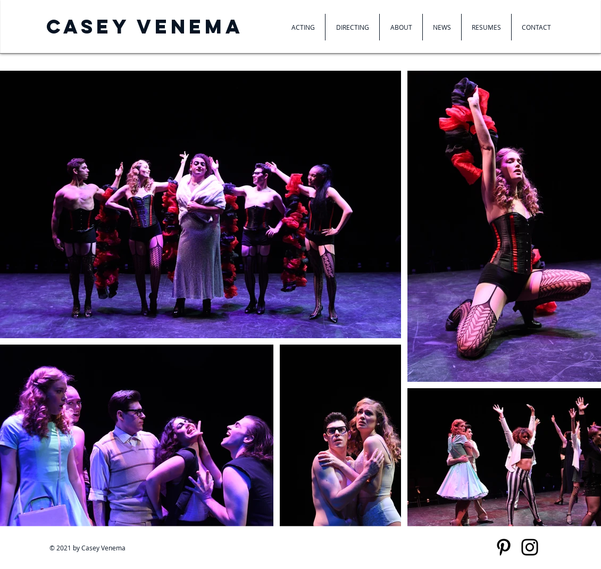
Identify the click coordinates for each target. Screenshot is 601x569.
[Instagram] (530, 547)
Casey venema (145, 26)
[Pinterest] (504, 547)
